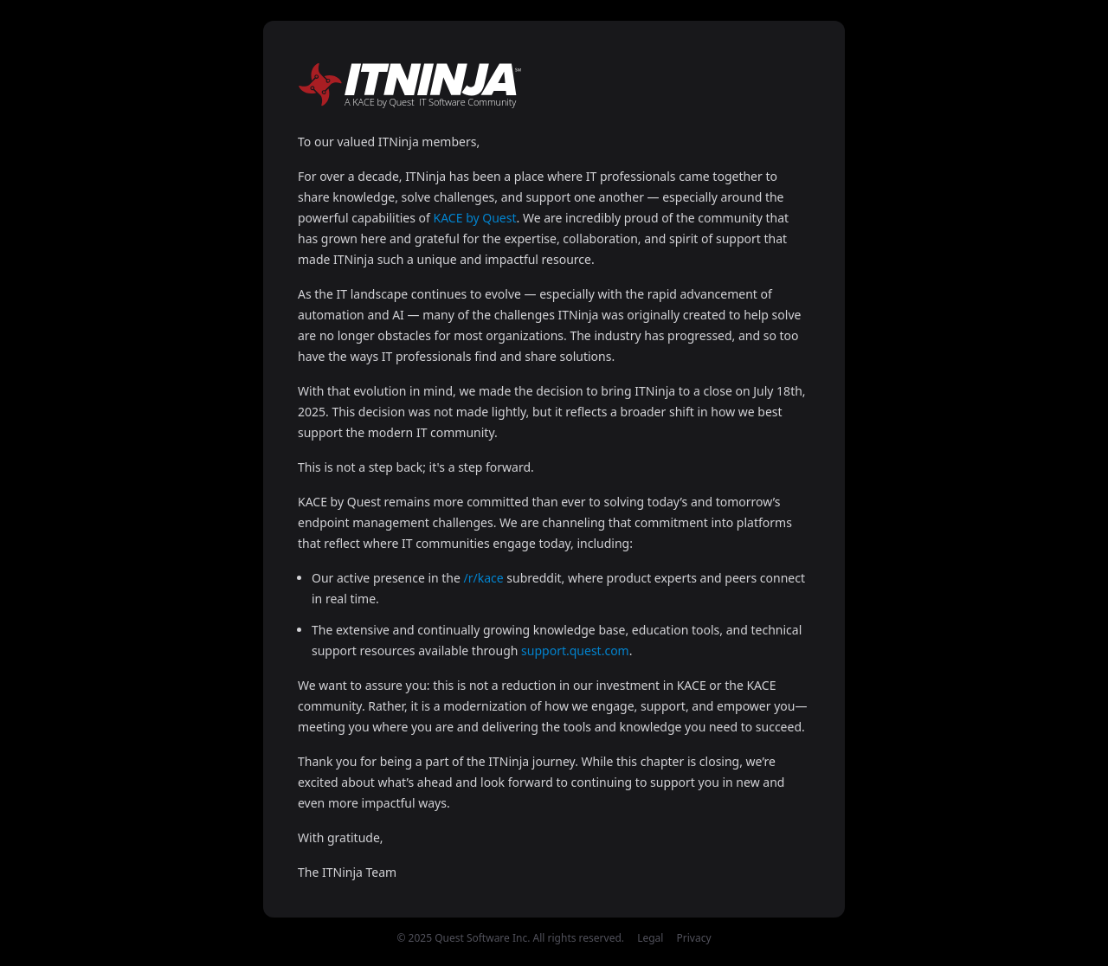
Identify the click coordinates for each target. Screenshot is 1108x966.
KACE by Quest (475, 217)
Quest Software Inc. (482, 938)
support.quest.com (575, 650)
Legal (650, 938)
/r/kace (484, 578)
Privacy (694, 938)
